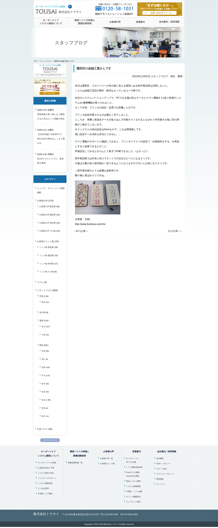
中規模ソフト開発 (45, 494)
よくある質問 (43, 488)
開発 (41, 345)
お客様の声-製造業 (47, 206)
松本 (43, 384)
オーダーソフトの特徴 (47, 463)
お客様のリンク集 (45, 241)
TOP (35, 61)
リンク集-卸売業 (46, 263)
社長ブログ (42, 429)
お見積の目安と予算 (46, 468)
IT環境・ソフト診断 (134, 491)
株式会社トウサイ (111, 524)
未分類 (42, 312)
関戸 (43, 416)
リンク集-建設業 (46, 255)
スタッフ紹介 (161, 469)
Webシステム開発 (133, 481)
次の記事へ (175, 231)
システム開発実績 (45, 483)
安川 (43, 326)
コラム (40, 282)
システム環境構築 (133, 486)
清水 (43, 392)
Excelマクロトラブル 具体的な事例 (50, 160)
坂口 (43, 359)
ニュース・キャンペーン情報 (51, 188)
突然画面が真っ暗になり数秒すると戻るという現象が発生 (51, 116)
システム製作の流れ (46, 473)
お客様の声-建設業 (47, 215)
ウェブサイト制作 (133, 502)
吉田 (43, 351)
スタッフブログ (45, 61)
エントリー (160, 484)
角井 (43, 302)
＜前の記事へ (80, 231)
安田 (43, 367)
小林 (43, 335)
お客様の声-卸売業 (47, 223)
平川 (43, 375)
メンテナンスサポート (47, 478)
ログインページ (50, 440)
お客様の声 (42, 200)
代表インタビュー (163, 464)
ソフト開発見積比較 (134, 467)
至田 (43, 408)
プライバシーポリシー (165, 474)
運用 (41, 320)
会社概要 (160, 458)
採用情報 (160, 479)
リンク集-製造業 (46, 247)
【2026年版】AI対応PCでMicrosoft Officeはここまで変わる (51, 138)
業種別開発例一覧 (75, 463)
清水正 (44, 400)
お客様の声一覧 (106, 458)
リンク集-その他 (46, 272)
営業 (41, 296)
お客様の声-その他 (47, 231)
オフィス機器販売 (133, 497)
